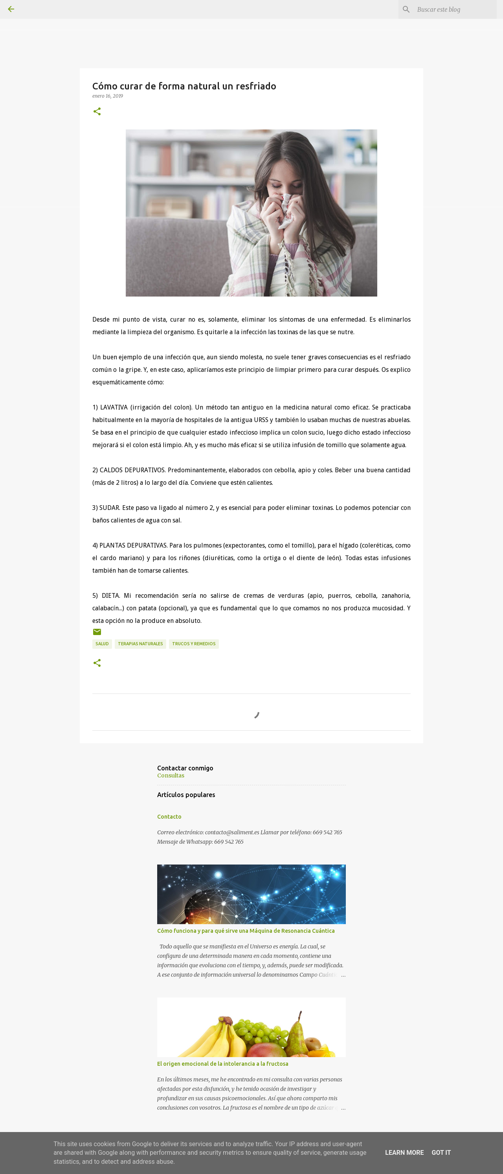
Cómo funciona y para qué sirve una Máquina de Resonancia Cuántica (246, 931)
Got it (441, 1152)
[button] (97, 112)
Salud (102, 643)
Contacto (169, 817)
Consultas (170, 775)
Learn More (404, 1152)
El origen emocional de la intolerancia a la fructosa (222, 1064)
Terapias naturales (140, 643)
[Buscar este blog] (455, 9)
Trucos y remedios (194, 643)
